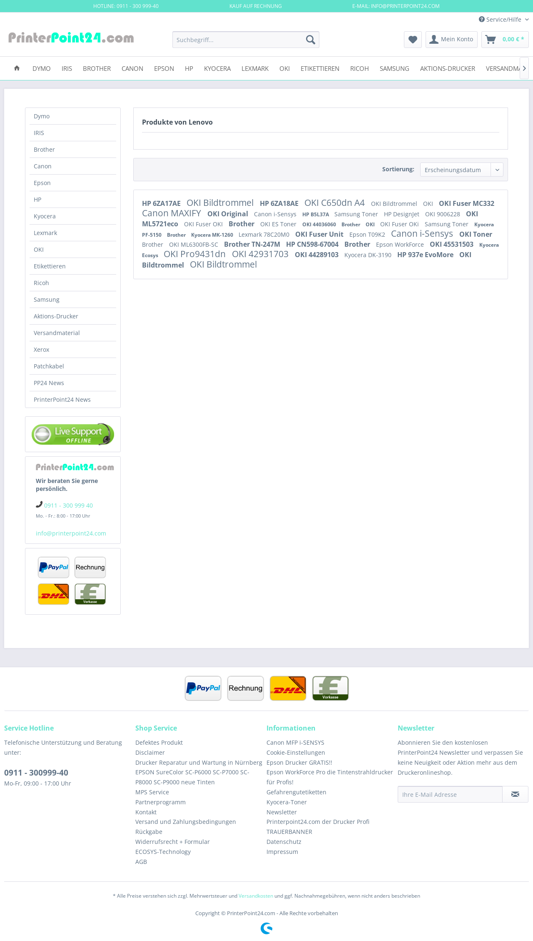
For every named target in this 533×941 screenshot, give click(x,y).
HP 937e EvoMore (426, 254)
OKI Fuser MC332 (466, 203)
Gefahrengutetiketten (296, 792)
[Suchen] (310, 39)
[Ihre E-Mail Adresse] (450, 794)
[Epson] (164, 68)
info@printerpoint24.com (71, 533)
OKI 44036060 (319, 224)
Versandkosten (256, 895)
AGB (141, 862)
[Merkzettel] (413, 39)
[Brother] (96, 68)
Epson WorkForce (401, 244)
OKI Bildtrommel (221, 202)
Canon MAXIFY (172, 213)
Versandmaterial (57, 333)
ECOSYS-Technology (163, 852)
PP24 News (49, 383)
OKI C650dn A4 (335, 202)
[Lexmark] (255, 68)
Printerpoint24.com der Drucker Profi (317, 822)
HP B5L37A (316, 214)
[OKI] (284, 68)
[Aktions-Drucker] (448, 68)
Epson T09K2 (368, 234)
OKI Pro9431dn (196, 254)
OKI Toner (475, 234)
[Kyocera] (217, 68)
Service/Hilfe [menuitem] (501, 19)
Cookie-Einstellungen (295, 752)
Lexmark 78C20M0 (265, 234)
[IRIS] (66, 68)
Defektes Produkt (159, 742)
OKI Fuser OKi (400, 224)
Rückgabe (148, 832)
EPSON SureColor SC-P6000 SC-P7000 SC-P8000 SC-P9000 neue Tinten (192, 777)
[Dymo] (41, 68)
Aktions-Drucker (56, 316)
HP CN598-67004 (313, 244)
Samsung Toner (357, 214)
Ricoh (41, 283)
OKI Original (228, 213)
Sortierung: (398, 169)
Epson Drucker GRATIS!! (299, 762)
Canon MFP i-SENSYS (295, 742)
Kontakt (146, 812)
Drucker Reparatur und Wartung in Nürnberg (198, 762)
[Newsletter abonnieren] (515, 794)
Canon (43, 166)
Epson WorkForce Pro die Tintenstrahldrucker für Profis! (329, 777)
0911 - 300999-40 (36, 772)
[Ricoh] (359, 68)
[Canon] (132, 68)
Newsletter (281, 812)
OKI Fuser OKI (204, 224)
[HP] (189, 68)
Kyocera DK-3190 (368, 255)
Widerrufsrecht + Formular (172, 842)
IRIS (39, 133)
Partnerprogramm (160, 802)
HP (37, 199)
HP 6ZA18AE (280, 203)
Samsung (47, 299)
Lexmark (45, 233)
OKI (39, 249)
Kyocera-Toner (286, 802)
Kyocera (45, 216)
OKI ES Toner (279, 224)
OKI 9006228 (443, 214)
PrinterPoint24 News (62, 399)
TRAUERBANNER (289, 832)
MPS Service (152, 792)
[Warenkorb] (505, 39)
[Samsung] (394, 68)
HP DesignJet (402, 214)
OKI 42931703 (261, 254)
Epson (42, 183)
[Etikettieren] (320, 68)
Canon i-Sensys (276, 214)
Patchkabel (49, 366)
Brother (44, 149)
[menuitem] (245, 39)
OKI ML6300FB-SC (194, 244)
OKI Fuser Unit (320, 234)
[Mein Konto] (452, 39)
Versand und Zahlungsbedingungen (185, 822)
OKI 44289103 (317, 254)
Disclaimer (150, 752)
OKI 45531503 (452, 244)
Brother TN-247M (253, 244)
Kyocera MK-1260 (212, 234)
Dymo (42, 116)
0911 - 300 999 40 (68, 505)
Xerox (41, 349)
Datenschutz (283, 842)
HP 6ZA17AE (162, 203)
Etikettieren (50, 266)
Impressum (282, 852)
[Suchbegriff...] (245, 39)
